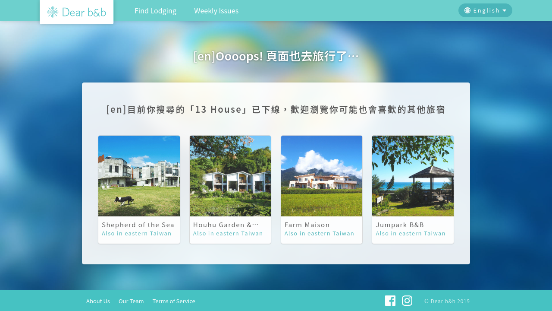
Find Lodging (155, 10)
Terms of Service (174, 301)
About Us (98, 301)
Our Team (131, 301)
